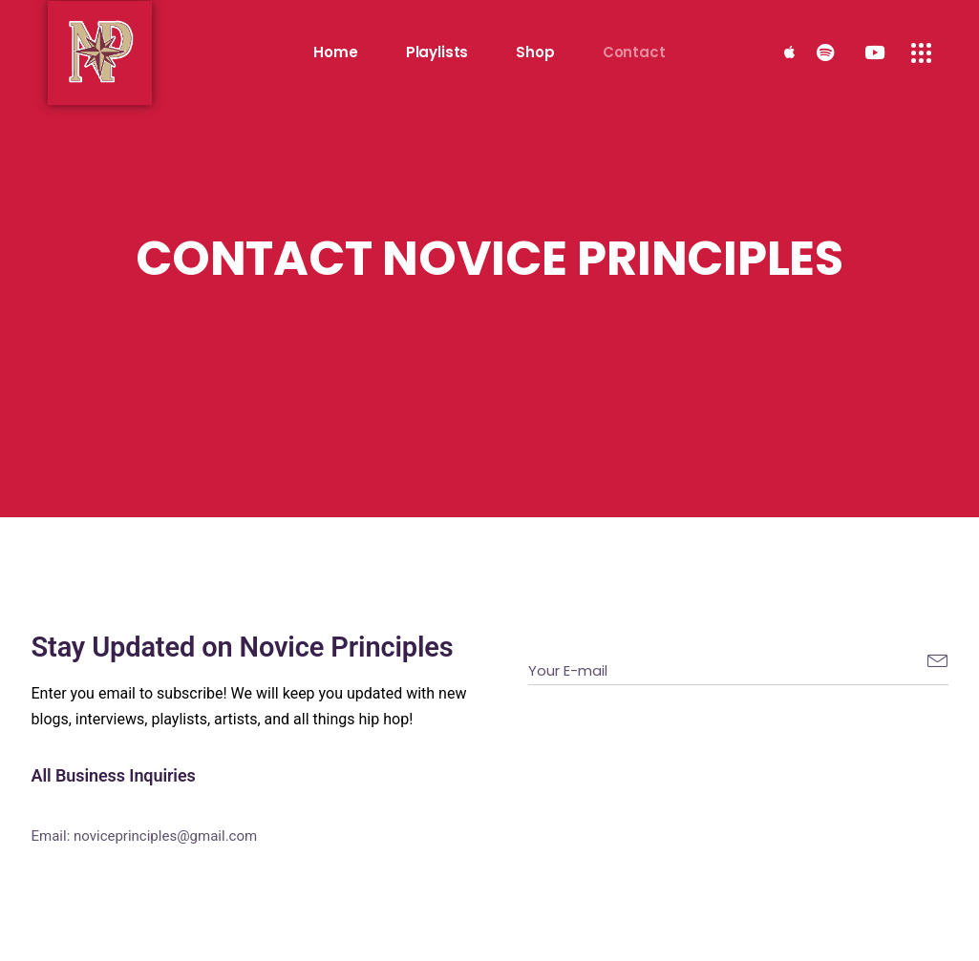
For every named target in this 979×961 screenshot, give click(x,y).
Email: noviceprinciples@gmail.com (145, 836)
